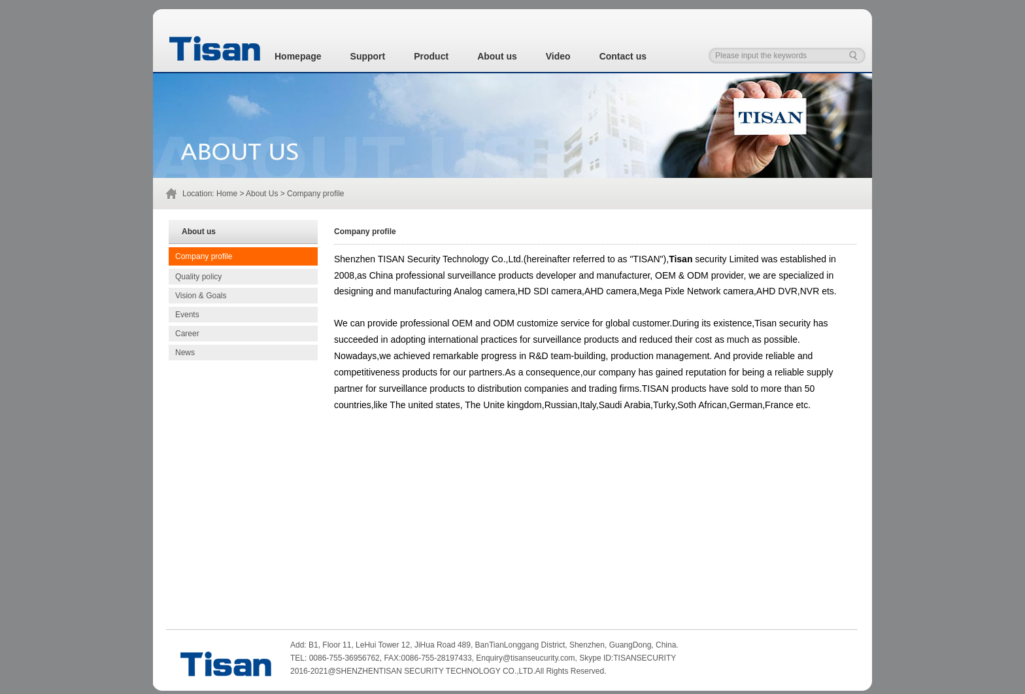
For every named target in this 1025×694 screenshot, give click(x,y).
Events (187, 314)
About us (497, 56)
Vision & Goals (201, 295)
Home (226, 193)
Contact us (623, 56)
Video (558, 56)
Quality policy (198, 276)
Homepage (298, 56)
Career (187, 333)
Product (431, 56)
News (185, 352)
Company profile (203, 256)
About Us (262, 193)
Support (368, 56)
